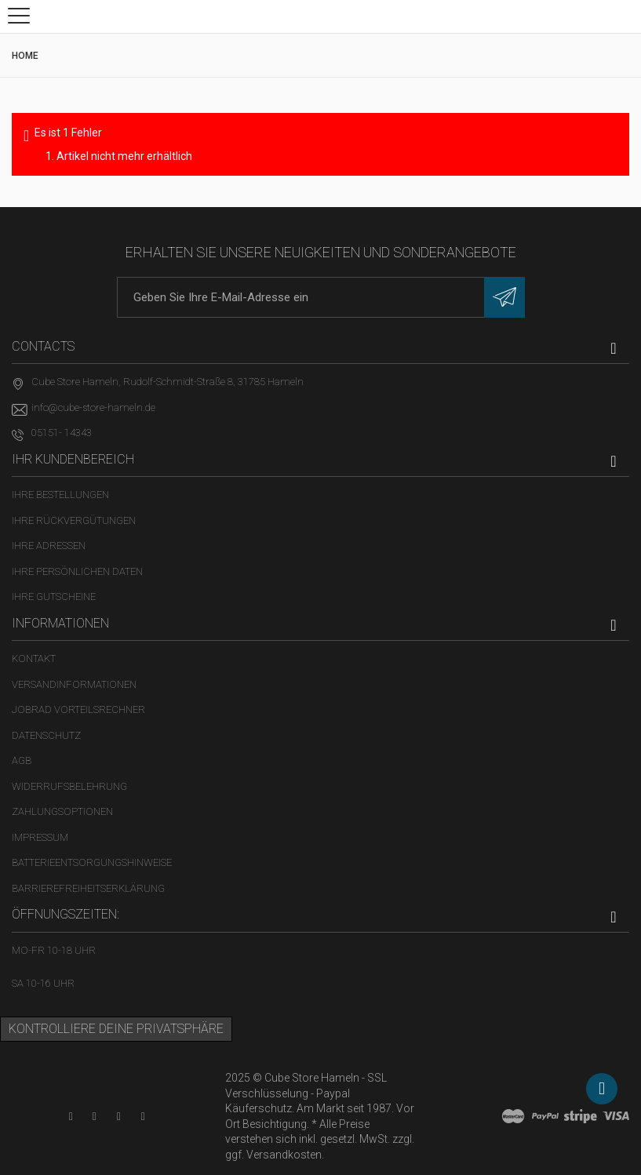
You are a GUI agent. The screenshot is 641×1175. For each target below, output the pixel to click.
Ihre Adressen (49, 545)
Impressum (40, 837)
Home (25, 55)
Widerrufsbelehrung (69, 786)
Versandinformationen (74, 684)
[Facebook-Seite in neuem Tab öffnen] (94, 1116)
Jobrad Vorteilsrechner (78, 709)
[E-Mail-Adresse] (321, 297)
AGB (21, 760)
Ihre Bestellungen (60, 494)
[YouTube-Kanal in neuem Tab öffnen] (71, 1116)
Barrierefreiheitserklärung (88, 888)
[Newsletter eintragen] (504, 297)
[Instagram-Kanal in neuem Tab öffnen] (143, 1116)
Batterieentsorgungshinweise (92, 862)
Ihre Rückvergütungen (74, 520)
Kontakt (34, 658)
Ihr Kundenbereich (73, 459)
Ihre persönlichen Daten (77, 571)
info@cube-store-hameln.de (93, 407)
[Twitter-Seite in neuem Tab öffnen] (119, 1116)
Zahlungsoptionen (62, 811)
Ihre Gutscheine (54, 596)
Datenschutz (46, 735)
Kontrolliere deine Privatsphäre (116, 1028)
